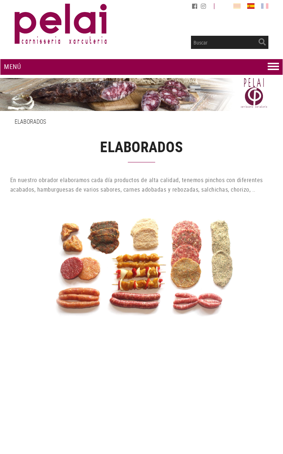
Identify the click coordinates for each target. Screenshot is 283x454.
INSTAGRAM (204, 6)
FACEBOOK (195, 6)
